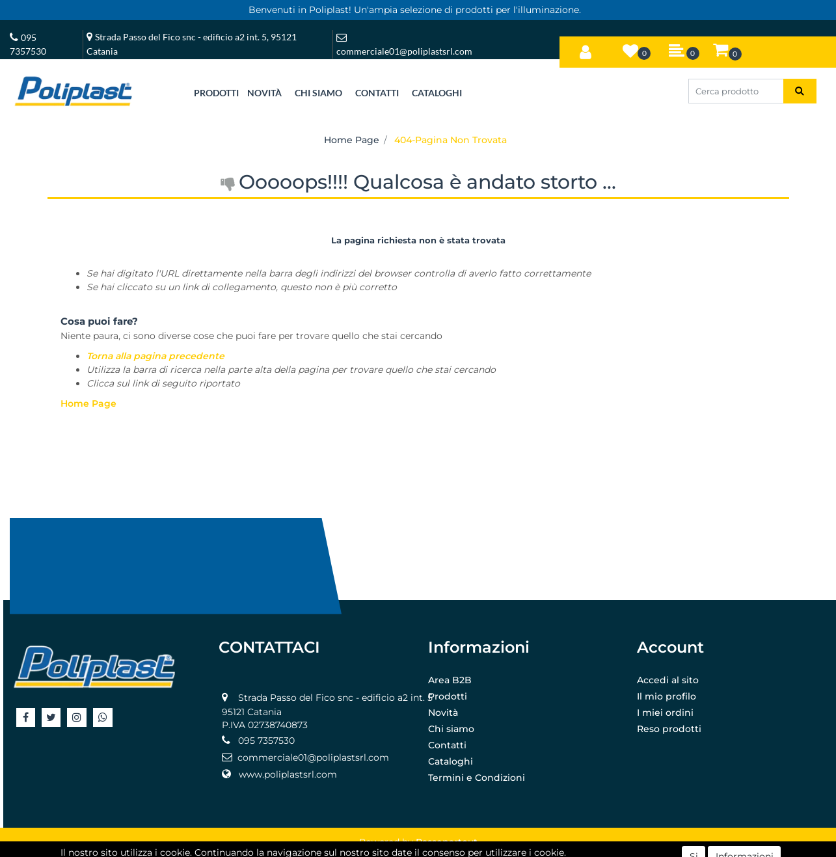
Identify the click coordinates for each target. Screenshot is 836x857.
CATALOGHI (437, 92)
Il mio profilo (666, 696)
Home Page (351, 140)
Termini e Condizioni (476, 777)
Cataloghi (450, 761)
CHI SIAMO (318, 92)
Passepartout (447, 842)
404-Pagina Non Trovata (450, 140)
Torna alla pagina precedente (155, 356)
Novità (443, 712)
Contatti (447, 745)
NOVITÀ (264, 92)
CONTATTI (377, 92)
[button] (586, 49)
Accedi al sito (668, 680)
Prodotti (447, 696)
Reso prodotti (669, 729)
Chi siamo (451, 729)
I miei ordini (665, 712)
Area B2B (450, 680)
